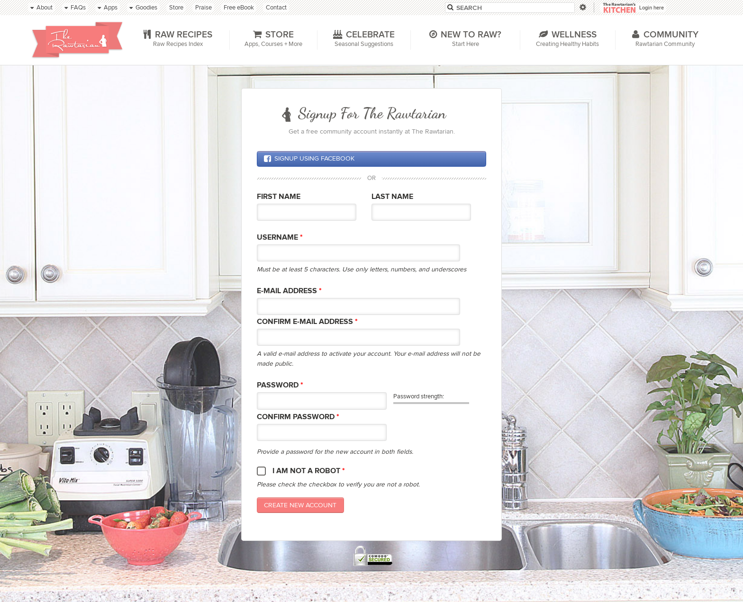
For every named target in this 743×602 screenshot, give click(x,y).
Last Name (392, 196)
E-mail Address (289, 291)
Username (280, 237)
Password (280, 385)
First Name (278, 196)
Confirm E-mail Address (307, 321)
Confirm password (298, 417)
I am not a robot (308, 471)
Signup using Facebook (309, 158)
